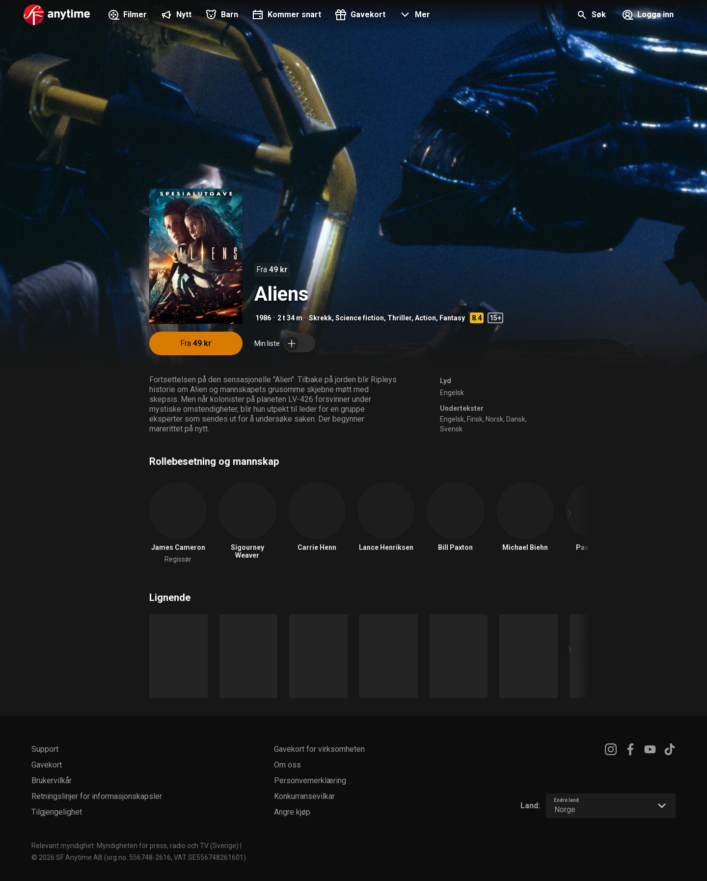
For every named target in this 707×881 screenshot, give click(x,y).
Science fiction (359, 318)
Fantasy (452, 318)
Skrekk (320, 318)
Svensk (451, 429)
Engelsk (452, 393)
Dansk (515, 419)
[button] (413, 15)
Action (425, 318)
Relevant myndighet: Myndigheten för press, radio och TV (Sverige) (135, 846)
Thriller (399, 318)
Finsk (475, 419)
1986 (263, 318)
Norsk (494, 419)
